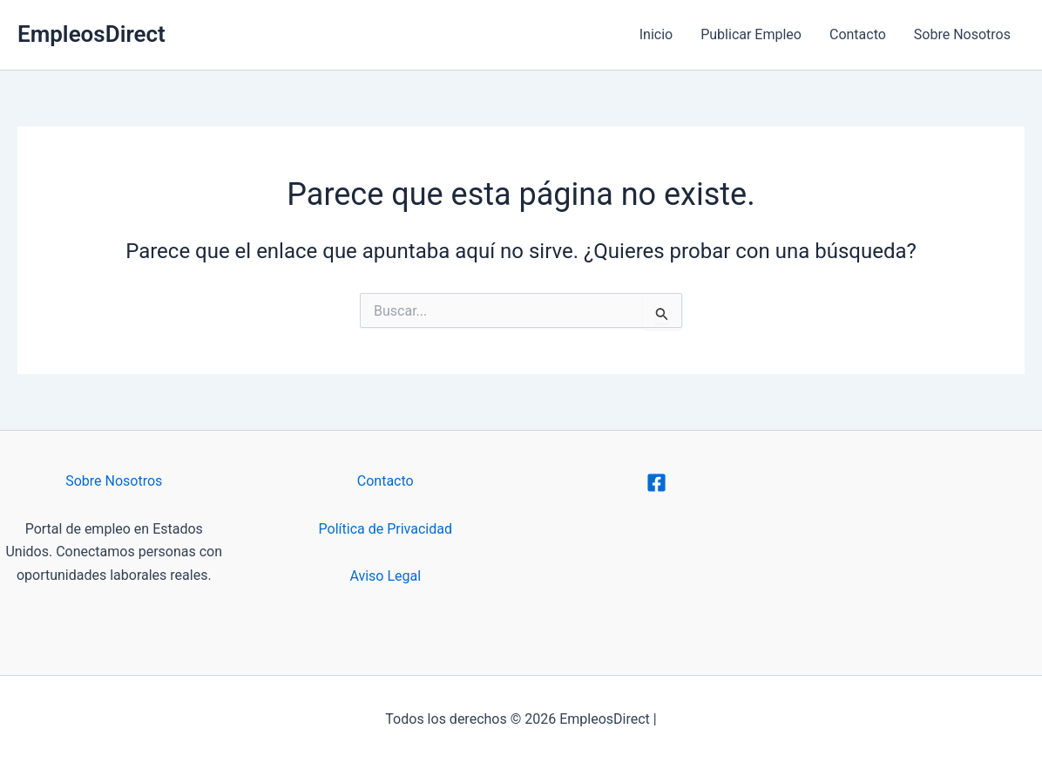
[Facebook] (656, 483)
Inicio (656, 34)
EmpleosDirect (91, 34)
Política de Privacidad (385, 529)
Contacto (857, 34)
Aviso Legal (385, 576)
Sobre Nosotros (962, 34)
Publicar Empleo (751, 34)
